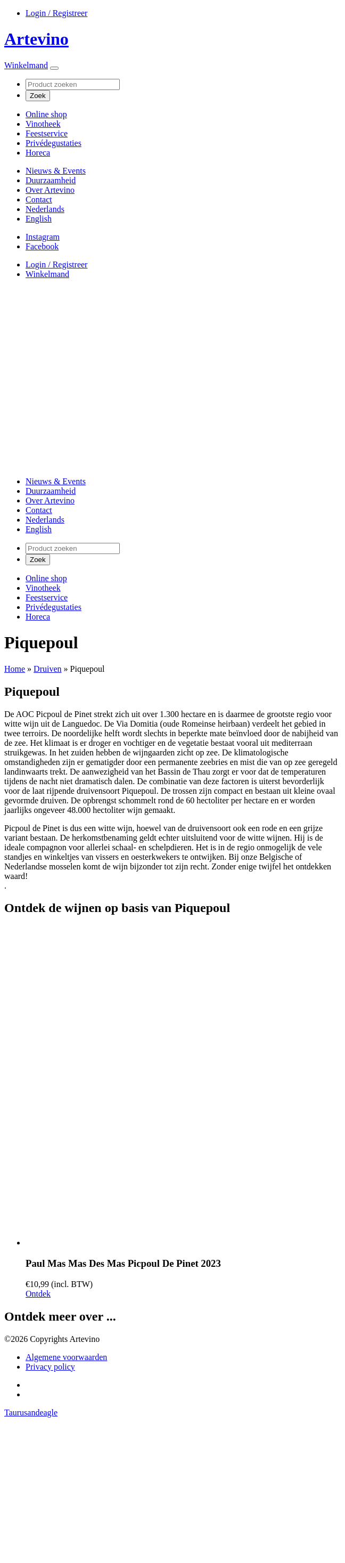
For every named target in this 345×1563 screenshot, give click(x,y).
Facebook (42, 246)
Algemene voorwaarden (66, 1357)
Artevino (36, 38)
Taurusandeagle (31, 1412)
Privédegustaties (53, 143)
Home (14, 668)
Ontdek (38, 1293)
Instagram (43, 236)
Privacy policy (50, 1366)
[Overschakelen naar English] (39, 218)
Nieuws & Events (56, 170)
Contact (39, 199)
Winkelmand (26, 65)
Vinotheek (43, 123)
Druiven (47, 668)
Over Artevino (50, 189)
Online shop (46, 114)
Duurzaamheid (51, 180)
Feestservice (47, 133)
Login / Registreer (56, 13)
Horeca (38, 152)
